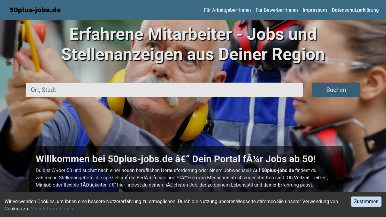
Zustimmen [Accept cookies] (366, 201)
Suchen (336, 89)
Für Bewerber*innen (277, 10)
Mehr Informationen (51, 209)
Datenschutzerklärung (355, 10)
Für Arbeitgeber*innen (227, 10)
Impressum (315, 10)
